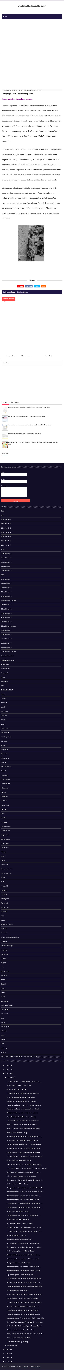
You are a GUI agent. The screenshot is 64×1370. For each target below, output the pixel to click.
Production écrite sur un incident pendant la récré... (24, 1267)
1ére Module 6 (6, 541)
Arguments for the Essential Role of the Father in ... (24, 1121)
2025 (7, 1069)
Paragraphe (5, 907)
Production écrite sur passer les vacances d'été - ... (24, 1196)
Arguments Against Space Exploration (19, 1239)
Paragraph (4, 903)
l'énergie (4, 822)
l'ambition (4, 801)
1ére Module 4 (6, 532)
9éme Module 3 (6, 639)
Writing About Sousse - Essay (16, 1089)
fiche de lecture (6, 767)
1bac (2, 511)
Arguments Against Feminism (16, 1235)
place (3, 920)
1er (2, 515)
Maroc (3, 877)
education (4, 749)
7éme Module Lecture (8, 600)
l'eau (2, 813)
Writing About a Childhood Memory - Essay (21, 1097)
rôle (2, 967)
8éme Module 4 (6, 617)
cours (3, 720)
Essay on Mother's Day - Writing (17, 1342)
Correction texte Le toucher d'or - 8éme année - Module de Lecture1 (30, 425)
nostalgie (4, 894)
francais (3, 771)
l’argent (3, 809)
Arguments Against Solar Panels (17, 1290)
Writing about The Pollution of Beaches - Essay (22, 1140)
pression (4, 928)
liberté (3, 860)
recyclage (4, 950)
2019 (7, 1361)
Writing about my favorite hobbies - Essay (20, 1251)
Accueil (48, 356)
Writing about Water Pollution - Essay (19, 1160)
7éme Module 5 (6, 596)
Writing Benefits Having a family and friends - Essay (24, 1326)
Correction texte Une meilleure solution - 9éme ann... (24, 1278)
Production (4, 933)
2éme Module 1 (6, 553)
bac (2, 686)
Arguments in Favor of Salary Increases (20, 1223)
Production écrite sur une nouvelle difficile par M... (23, 1200)
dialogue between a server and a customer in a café (24, 1144)
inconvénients (5, 784)
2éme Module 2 (6, 558)
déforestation (5, 728)
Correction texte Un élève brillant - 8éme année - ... (24, 1215)
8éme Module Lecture (8, 626)
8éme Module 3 (6, 613)
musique (4, 890)
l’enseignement (6, 826)
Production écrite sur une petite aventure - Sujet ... (23, 1314)
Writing (3, 1052)
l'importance (5, 835)
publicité (4, 941)
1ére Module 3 (6, 528)
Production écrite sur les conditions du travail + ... (23, 1093)
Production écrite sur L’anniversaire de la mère (22, 1113)
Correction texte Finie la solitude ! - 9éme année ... (23, 1243)
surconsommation (7, 1005)
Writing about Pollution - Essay (17, 1133)
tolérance (4, 1031)
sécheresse (5, 971)
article (3, 677)
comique (4, 703)
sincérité (4, 975)
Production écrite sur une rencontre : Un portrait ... (23, 1255)
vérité (3, 1039)
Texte (3, 1022)
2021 (7, 1353)
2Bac (3, 549)
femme (3, 762)
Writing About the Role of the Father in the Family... (24, 1129)
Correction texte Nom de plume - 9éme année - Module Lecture (28, 416)
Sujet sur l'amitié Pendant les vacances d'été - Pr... (23, 1306)
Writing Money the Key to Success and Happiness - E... (25, 1334)
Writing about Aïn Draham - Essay (18, 1211)
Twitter (36, 286)
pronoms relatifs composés (10, 937)
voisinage (4, 1048)
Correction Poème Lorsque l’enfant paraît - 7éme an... (25, 1322)
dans (2, 724)
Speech (3, 984)
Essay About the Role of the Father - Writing (21, 1117)
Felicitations (5, 758)
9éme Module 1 (6, 630)
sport (3, 988)
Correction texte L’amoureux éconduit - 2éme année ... (25, 1180)
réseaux (3, 958)
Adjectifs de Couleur (8, 660)
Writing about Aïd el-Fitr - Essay (17, 1184)
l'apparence (5, 805)
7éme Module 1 (6, 579)
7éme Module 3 (6, 588)
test (2, 1018)
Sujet (3, 997)
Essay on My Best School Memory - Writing (21, 1101)
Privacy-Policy (35, 1367)
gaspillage (4, 775)
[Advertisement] (32, 36)
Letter (3, 856)
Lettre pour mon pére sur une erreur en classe (22, 1176)
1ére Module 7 (6, 545)
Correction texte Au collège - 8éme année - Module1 (24, 434)
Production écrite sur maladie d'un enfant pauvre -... (24, 1136)
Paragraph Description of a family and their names (23, 1148)
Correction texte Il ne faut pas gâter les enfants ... (23, 1298)
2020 (7, 1357)
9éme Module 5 (6, 647)
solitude (3, 980)
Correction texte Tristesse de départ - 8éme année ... (24, 1208)
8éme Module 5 (6, 622)
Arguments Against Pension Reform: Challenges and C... (25, 1318)
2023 (7, 1350)
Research (4, 954)
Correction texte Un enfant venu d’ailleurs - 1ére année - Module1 (29, 408)
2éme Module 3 (6, 562)
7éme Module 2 (6, 583)
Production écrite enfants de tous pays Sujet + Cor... (24, 1282)
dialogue (4, 741)
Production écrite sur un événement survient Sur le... (24, 1302)
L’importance (5, 839)
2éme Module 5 (6, 570)
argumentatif (5, 669)
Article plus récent (10, 356)
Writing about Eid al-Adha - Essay (18, 1219)
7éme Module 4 (6, 592)
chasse (3, 698)
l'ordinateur (5, 847)
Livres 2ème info (6, 869)
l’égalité (3, 818)
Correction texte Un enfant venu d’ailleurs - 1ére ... (23, 1172)
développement (6, 737)
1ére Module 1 (6, 519)
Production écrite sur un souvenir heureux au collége (24, 1156)
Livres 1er (4, 865)
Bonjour (3, 694)
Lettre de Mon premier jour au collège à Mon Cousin (24, 1164)
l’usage (3, 852)
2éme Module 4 (6, 566)
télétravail (4, 1014)
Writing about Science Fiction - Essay (19, 1085)
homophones (5, 779)
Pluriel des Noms (6, 924)
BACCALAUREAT (7, 690)
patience (4, 911)
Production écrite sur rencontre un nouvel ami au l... (24, 1105)
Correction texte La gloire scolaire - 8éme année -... (24, 1152)
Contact (25, 1367)
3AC (2, 575)
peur (2, 916)
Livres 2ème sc (6, 873)
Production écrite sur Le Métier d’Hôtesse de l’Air (23, 1259)
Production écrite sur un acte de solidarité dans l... (23, 1109)
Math (3, 882)
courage (4, 715)
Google (20, 286)
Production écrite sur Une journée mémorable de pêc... (25, 1192)
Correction (4, 711)
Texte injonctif (5, 1026)
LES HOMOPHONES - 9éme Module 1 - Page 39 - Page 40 (27, 1168)
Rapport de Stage (7, 946)
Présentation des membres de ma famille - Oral (22, 1310)
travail (3, 1035)
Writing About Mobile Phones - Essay (19, 1338)
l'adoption (4, 796)
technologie (5, 1009)
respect (3, 963)
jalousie (3, 792)
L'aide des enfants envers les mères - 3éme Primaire (24, 1286)
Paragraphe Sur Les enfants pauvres (19, 1263)
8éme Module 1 (6, 605)
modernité (4, 886)
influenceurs (5, 788)
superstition (5, 1001)
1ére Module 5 (6, 536)
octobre (9, 1077)
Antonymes (5, 664)
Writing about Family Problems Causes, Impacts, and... (25, 1294)
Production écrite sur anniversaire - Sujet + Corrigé (23, 1271)
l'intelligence (5, 843)
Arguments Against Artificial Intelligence (20, 1275)
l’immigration (5, 830)
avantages (4, 681)
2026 (7, 1066)
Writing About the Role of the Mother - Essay (21, 1125)
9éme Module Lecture (8, 651)
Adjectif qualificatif (7, 656)
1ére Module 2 (6, 524)
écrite (3, 745)
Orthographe (5, 899)
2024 (7, 1073)
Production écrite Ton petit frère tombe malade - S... (24, 1231)
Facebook (28, 286)
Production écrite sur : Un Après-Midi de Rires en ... (24, 1081)
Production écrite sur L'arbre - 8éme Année (21, 1330)
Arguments (4, 673)
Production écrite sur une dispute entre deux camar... (24, 1227)
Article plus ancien (24, 356)
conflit (3, 707)
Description (5, 732)
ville (2, 1044)
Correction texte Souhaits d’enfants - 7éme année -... (24, 1203)
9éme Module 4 (6, 643)
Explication (4, 754)
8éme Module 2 (6, 609)
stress (3, 992)
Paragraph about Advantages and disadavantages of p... (25, 1188)
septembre (11, 1346)
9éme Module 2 (6, 634)
